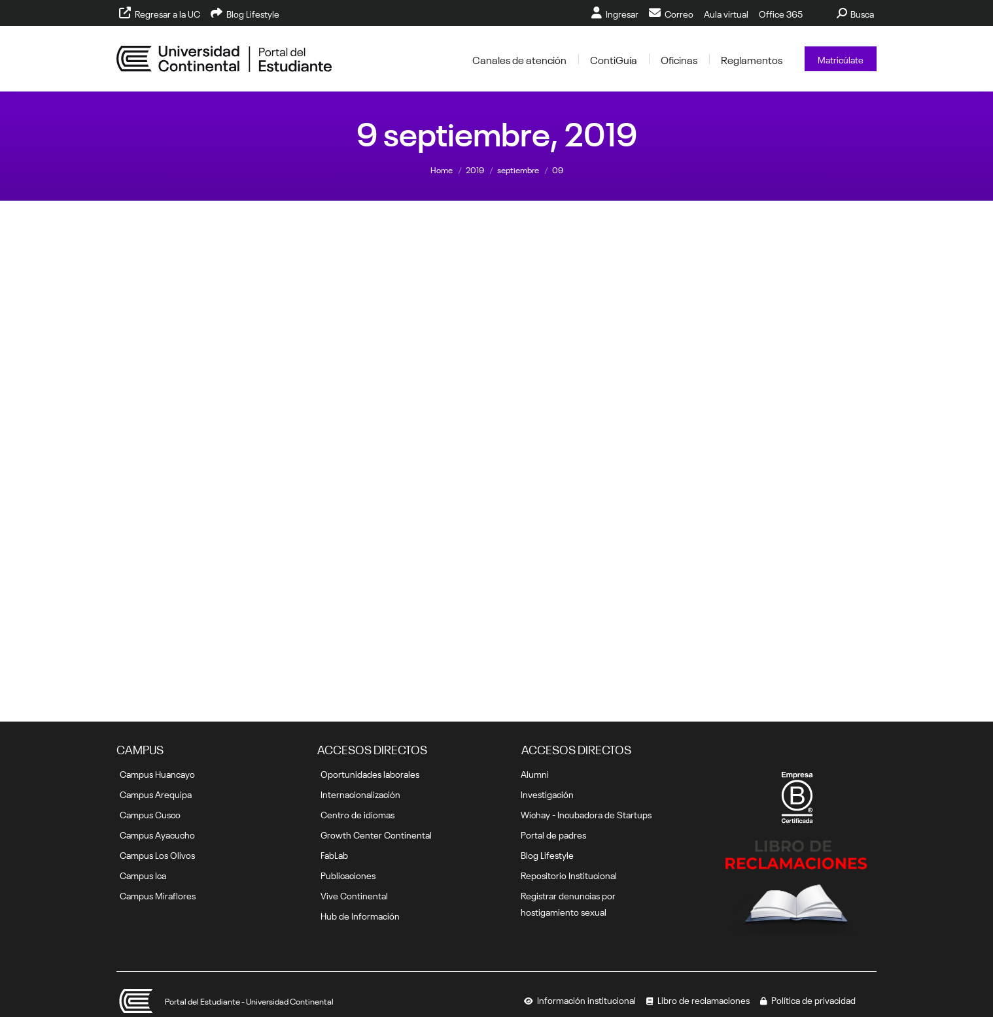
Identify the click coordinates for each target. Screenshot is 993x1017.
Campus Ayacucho (157, 834)
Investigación (547, 793)
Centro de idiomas (357, 813)
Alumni (535, 773)
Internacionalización (360, 793)
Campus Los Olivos (157, 854)
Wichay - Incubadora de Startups (586, 813)
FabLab (334, 854)
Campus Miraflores (158, 894)
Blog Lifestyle (547, 854)
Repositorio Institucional (569, 874)
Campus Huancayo (157, 773)
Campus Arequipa (156, 793)
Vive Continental (354, 894)
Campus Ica (143, 874)
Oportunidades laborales (370, 773)
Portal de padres (553, 834)
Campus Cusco (150, 813)
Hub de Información (360, 915)
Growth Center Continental (376, 834)
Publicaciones (348, 874)
